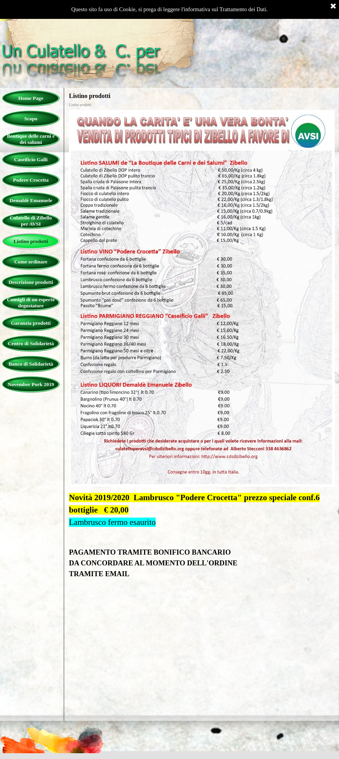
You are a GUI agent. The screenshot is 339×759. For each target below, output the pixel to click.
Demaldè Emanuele (31, 200)
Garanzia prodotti (30, 323)
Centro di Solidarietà (31, 343)
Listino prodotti (30, 241)
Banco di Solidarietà (30, 364)
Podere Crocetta (31, 180)
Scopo (30, 118)
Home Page (31, 98)
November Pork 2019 (31, 384)
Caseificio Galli (31, 159)
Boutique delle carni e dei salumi (31, 139)
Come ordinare (30, 262)
